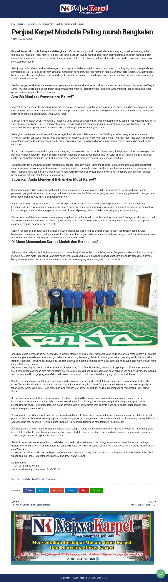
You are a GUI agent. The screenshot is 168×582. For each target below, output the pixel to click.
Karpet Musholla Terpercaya (29, 24)
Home (13, 24)
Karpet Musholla (24, 479)
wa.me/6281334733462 (49, 469)
